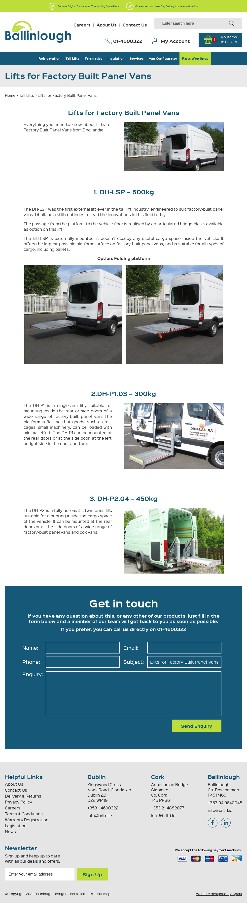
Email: (130, 647)
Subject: (133, 661)
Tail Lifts (73, 58)
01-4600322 (127, 41)
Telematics (94, 58)
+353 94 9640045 (225, 802)
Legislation (16, 825)
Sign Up (92, 874)
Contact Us (135, 25)
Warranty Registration (26, 819)
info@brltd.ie (163, 815)
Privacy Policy (18, 801)
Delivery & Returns (23, 796)
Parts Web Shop (195, 58)
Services (137, 58)
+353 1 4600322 (102, 807)
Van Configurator (163, 58)
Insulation (116, 58)
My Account (175, 41)
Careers (82, 25)
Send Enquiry (196, 726)
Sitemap (103, 893)
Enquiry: (32, 674)
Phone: (31, 661)
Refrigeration (49, 58)
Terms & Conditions (24, 813)
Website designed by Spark (219, 893)
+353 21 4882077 (167, 807)
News (10, 831)
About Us (107, 25)
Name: (30, 647)
